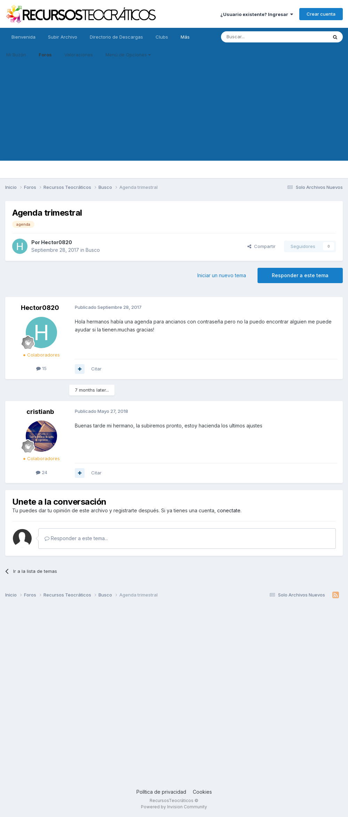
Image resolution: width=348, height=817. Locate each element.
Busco (93, 250)
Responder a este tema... (76, 538)
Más (185, 37)
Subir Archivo (62, 37)
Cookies (202, 792)
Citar (96, 368)
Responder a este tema (300, 275)
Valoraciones (78, 54)
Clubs (162, 37)
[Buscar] (256, 36)
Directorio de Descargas (116, 37)
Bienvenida (23, 37)
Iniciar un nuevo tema (221, 275)
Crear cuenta (321, 14)
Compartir (261, 246)
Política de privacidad (161, 792)
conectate (228, 510)
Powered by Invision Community (174, 806)
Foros (45, 54)
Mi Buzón (16, 54)
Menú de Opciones (128, 54)
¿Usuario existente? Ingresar (256, 14)
